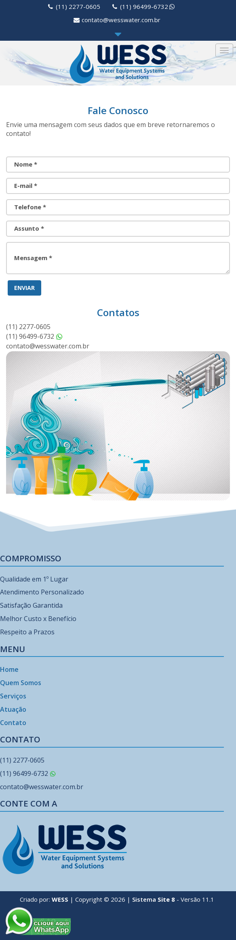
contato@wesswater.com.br (121, 20)
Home (9, 669)
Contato (13, 722)
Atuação (13, 709)
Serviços (13, 696)
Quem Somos (20, 682)
